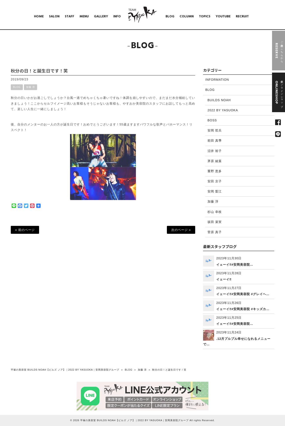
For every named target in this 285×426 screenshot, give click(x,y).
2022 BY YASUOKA (222, 110)
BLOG (17, 90)
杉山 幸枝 (214, 212)
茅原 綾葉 (214, 161)
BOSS (212, 120)
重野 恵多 (214, 171)
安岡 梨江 (214, 191)
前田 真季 (214, 140)
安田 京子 (214, 181)
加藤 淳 (30, 90)
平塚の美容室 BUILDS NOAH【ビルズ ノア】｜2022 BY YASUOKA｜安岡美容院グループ (65, 369)
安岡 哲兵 (214, 130)
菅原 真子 (214, 232)
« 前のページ (25, 230)
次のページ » (181, 230)
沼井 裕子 (214, 151)
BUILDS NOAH (219, 100)
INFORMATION (217, 79)
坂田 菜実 (214, 222)
